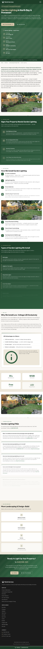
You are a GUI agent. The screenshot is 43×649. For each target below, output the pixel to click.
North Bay (4, 607)
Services (6, 62)
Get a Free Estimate (8, 24)
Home (2, 62)
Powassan (4, 609)
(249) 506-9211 (21, 24)
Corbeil (3, 618)
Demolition (4, 593)
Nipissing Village (5, 624)
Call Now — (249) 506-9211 (21, 647)
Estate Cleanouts (5, 595)
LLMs (29, 644)
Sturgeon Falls (4, 622)
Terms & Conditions (21, 644)
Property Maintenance (6, 590)
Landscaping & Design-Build (14, 62)
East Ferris (4, 616)
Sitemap (26, 644)
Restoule (3, 626)
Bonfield (3, 620)
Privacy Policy (15, 644)
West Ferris (4, 613)
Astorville (3, 614)
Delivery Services (5, 601)
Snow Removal (4, 599)
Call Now (14, 573)
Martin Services (8, 2)
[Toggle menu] (40, 2)
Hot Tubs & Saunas (5, 597)
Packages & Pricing (12, 601)
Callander (3, 611)
